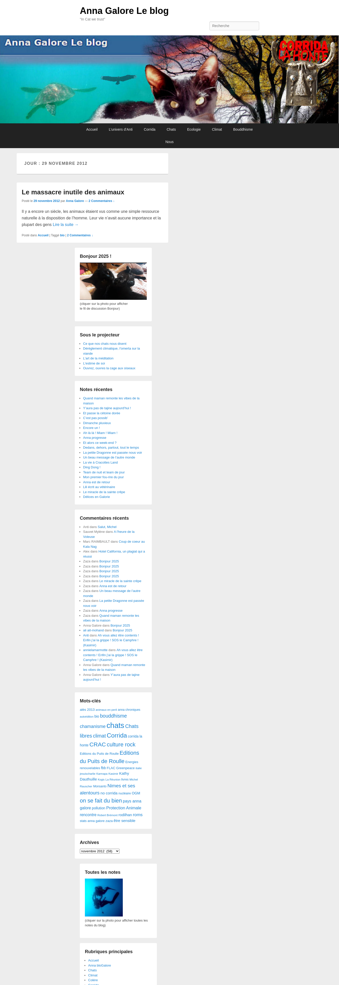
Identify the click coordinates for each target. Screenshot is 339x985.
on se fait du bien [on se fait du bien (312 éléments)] (101, 800)
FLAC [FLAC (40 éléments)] (111, 768)
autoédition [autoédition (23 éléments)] (86, 716)
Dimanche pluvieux (97, 423)
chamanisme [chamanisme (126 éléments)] (93, 726)
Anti (86, 635)
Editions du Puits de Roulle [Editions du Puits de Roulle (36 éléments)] (99, 753)
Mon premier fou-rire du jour (103, 477)
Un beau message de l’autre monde (109, 457)
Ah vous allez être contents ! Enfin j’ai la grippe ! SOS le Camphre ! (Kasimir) (111, 640)
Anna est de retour (96, 482)
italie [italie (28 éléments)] (139, 768)
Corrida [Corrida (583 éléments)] (117, 735)
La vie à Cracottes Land (100, 462)
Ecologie (194, 129)
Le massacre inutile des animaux (73, 192)
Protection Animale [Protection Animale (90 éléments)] (123, 808)
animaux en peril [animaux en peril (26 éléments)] (106, 709)
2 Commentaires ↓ (102, 201)
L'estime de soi (94, 363)
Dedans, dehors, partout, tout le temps (111, 447)
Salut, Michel (107, 527)
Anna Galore (75, 201)
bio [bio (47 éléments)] (96, 716)
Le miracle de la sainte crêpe (104, 492)
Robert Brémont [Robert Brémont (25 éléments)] (107, 815)
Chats (171, 129)
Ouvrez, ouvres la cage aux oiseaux (109, 368)
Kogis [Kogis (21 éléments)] (101, 779)
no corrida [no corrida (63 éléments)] (109, 793)
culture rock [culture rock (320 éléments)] (121, 744)
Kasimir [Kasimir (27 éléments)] (113, 773)
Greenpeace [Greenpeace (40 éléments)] (125, 768)
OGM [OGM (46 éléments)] (136, 793)
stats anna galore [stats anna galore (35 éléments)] (92, 821)
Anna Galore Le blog (124, 11)
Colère (93, 980)
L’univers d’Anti (121, 129)
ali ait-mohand (93, 630)
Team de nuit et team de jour (104, 472)
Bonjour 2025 (109, 561)
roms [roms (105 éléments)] (138, 814)
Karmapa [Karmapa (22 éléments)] (101, 773)
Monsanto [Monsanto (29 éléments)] (100, 786)
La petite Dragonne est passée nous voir (112, 452)
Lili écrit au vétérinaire (99, 487)
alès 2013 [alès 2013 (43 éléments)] (87, 710)
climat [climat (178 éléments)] (99, 736)
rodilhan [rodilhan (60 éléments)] (125, 815)
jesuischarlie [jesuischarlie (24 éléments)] (87, 773)
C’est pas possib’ (95, 418)
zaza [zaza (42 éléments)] (109, 821)
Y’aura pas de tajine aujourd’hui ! (107, 408)
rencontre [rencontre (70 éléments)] (88, 815)
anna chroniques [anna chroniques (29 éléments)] (129, 710)
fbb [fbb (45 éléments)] (103, 768)
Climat (217, 129)
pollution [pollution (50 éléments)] (98, 808)
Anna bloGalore (99, 965)
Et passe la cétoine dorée (101, 413)
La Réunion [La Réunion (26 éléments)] (113, 779)
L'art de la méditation (98, 358)
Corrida (149, 129)
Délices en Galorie (96, 497)
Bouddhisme (243, 129)
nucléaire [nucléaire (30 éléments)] (124, 793)
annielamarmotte (95, 650)
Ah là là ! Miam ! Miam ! (100, 433)
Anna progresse (94, 438)
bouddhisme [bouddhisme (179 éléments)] (113, 716)
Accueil (92, 129)
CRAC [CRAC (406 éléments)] (97, 744)
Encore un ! (91, 428)
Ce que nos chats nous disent (104, 344)
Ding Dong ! (92, 467)
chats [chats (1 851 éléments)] (115, 725)
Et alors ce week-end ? (99, 443)
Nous (169, 142)
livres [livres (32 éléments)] (125, 779)
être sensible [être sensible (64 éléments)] (124, 820)
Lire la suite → (66, 224)
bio (62, 235)
